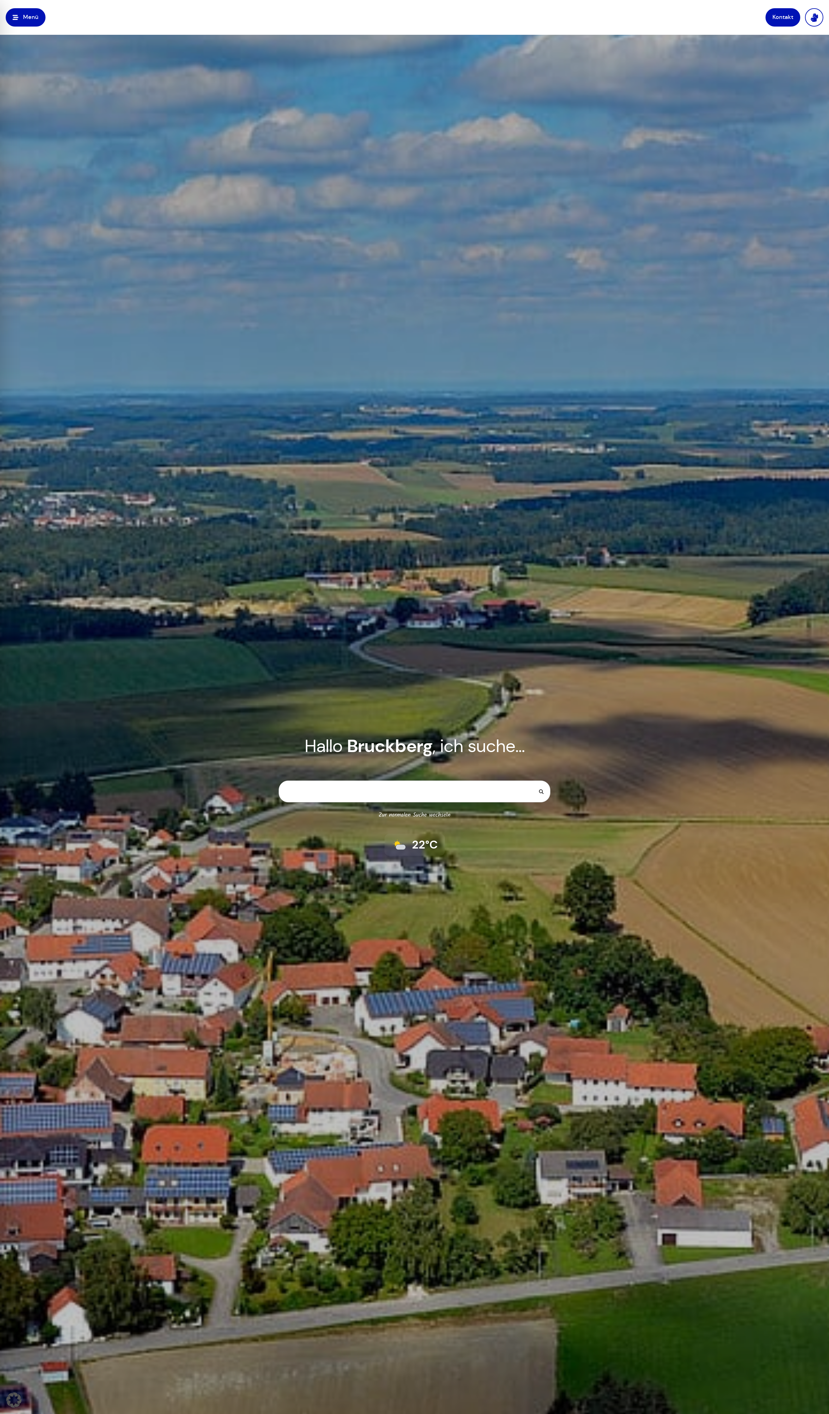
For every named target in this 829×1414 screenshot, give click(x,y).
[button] (14, 1400)
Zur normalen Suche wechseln (414, 815)
